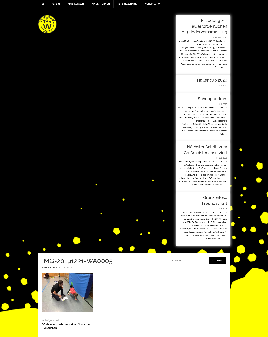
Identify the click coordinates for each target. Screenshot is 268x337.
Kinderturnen (101, 4)
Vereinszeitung (128, 4)
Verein (56, 4)
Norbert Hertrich (49, 267)
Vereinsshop (153, 4)
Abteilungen (76, 4)
